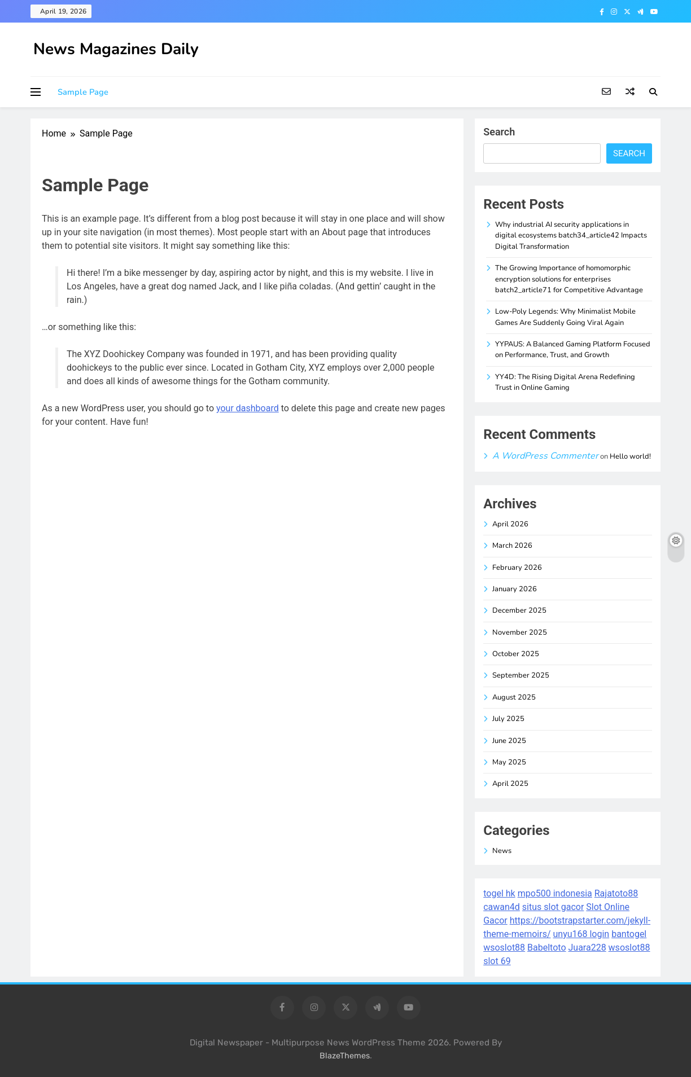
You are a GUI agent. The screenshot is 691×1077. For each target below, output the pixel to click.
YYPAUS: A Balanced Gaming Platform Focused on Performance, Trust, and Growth (572, 349)
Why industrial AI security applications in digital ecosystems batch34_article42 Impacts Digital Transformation (571, 235)
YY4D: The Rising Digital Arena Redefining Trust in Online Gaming (565, 382)
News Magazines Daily (116, 49)
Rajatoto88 (616, 893)
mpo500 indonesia (555, 893)
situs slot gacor (553, 907)
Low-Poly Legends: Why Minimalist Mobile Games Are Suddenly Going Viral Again (565, 316)
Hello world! (630, 456)
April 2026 (510, 524)
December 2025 (519, 610)
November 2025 (519, 632)
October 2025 (515, 654)
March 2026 (512, 545)
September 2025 (520, 675)
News (501, 851)
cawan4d (501, 907)
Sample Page (83, 92)
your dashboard (247, 408)
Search (499, 132)
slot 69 (496, 961)
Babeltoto (546, 947)
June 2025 (509, 741)
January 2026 (514, 589)
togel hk (499, 893)
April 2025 (510, 784)
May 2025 (509, 762)
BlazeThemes (345, 1056)
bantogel (628, 934)
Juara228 (587, 947)
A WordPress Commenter (545, 456)
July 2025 (508, 719)
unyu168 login (581, 934)
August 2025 (514, 697)
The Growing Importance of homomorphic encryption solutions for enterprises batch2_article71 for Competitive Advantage (569, 279)
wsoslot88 (504, 947)
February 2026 (517, 567)
